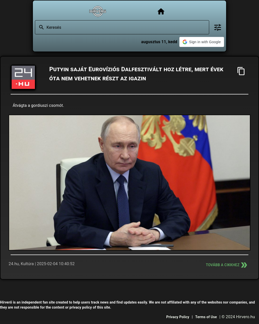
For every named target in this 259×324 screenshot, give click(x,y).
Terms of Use (206, 317)
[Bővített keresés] (217, 27)
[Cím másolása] (241, 71)
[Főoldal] (161, 11)
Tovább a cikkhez (227, 265)
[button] (201, 42)
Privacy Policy (177, 317)
